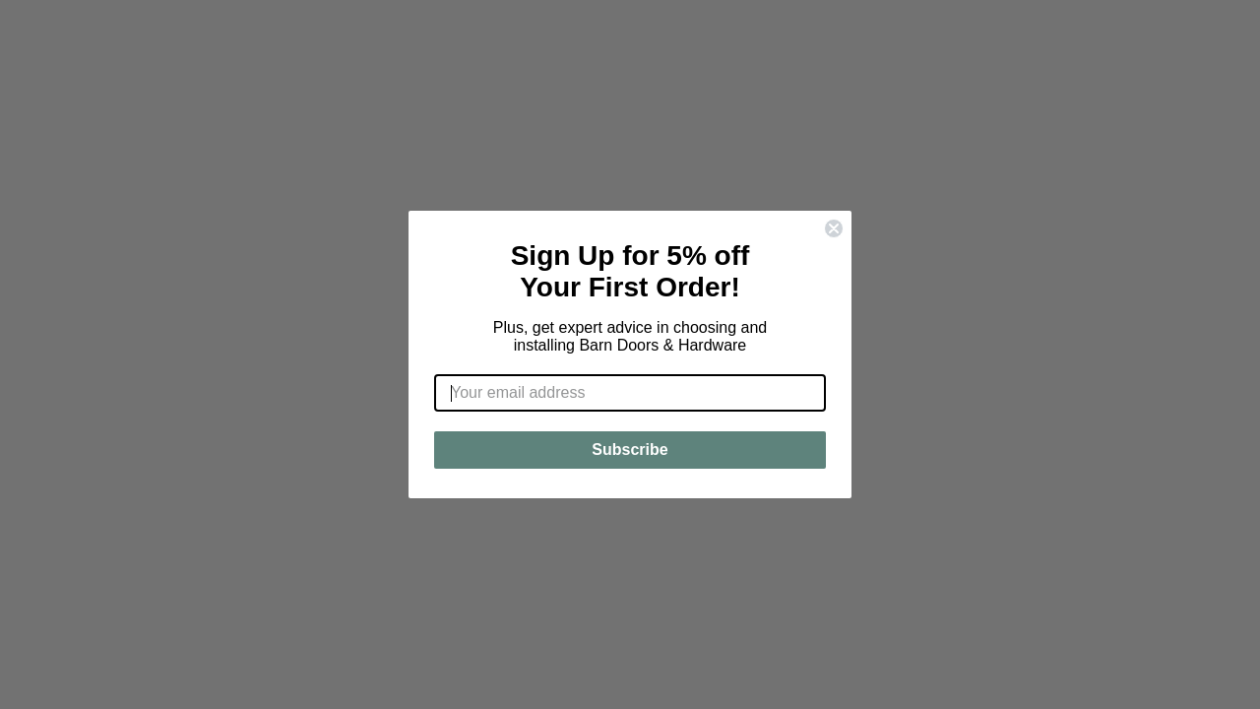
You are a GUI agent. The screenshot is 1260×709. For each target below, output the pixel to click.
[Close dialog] (834, 228)
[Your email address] (630, 393)
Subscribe (629, 449)
